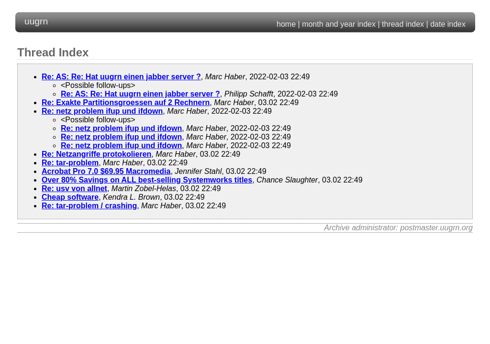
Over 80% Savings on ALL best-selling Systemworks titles (147, 180)
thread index (403, 24)
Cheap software (70, 197)
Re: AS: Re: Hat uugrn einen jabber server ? (121, 77)
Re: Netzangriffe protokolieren (96, 154)
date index (448, 24)
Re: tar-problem (70, 163)
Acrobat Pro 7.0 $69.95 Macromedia (106, 171)
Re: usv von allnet (74, 188)
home (286, 24)
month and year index (339, 24)
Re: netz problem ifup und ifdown (102, 111)
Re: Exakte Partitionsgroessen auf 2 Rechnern (126, 102)
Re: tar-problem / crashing (89, 206)
